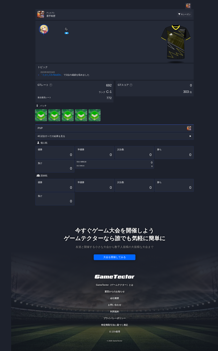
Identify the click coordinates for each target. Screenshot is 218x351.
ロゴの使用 (114, 331)
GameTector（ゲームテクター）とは (114, 285)
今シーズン (186, 14)
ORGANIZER (5, 42)
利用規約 (114, 311)
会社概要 (114, 298)
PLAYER (5, 31)
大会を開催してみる (114, 257)
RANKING (5, 53)
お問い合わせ (114, 305)
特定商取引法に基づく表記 (114, 325)
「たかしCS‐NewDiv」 (51, 75)
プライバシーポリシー (114, 318)
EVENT (5, 65)
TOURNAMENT (5, 19)
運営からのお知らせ (115, 291)
